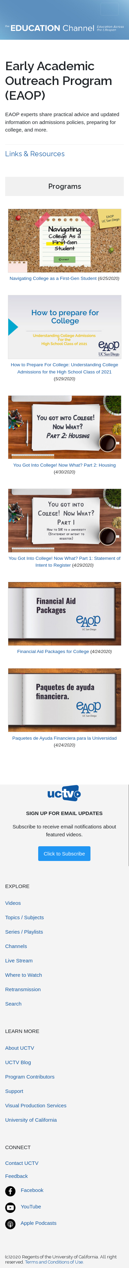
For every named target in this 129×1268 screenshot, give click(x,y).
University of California (31, 1120)
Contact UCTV (22, 1163)
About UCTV (19, 1048)
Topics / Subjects (24, 917)
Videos (13, 903)
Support (14, 1091)
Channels (16, 946)
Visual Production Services (35, 1105)
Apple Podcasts (38, 1223)
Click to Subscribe (64, 854)
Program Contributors (29, 1077)
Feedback (16, 1176)
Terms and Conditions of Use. (54, 1262)
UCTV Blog (18, 1062)
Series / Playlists (24, 932)
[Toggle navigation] (109, 9)
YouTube (31, 1206)
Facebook (32, 1190)
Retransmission (23, 989)
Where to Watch (23, 975)
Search (13, 1004)
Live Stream (19, 960)
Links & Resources (35, 154)
